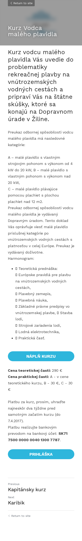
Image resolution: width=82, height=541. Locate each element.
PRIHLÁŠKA (41, 454)
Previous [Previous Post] (14, 484)
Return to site (21, 3)
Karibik (16, 503)
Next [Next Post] (11, 497)
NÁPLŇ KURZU (41, 356)
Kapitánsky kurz (27, 489)
